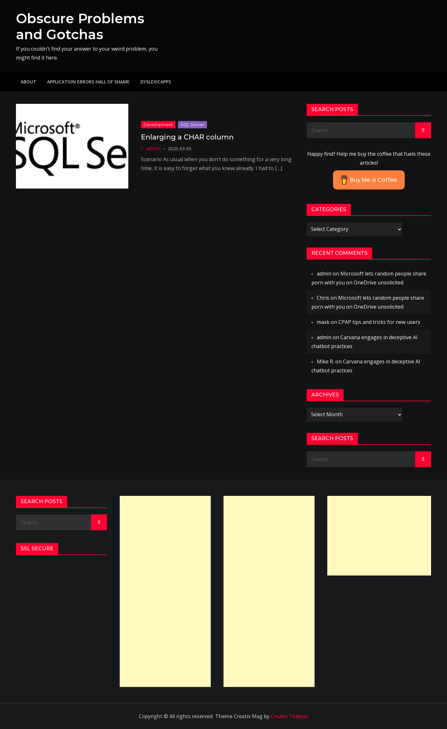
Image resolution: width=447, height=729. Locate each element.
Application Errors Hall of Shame (88, 82)
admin (153, 148)
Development (158, 124)
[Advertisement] (165, 591)
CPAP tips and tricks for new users (379, 321)
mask (323, 321)
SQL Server (192, 124)
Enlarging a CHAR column (187, 137)
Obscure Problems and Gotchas (80, 26)
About (28, 82)
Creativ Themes (290, 716)
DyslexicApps (155, 82)
